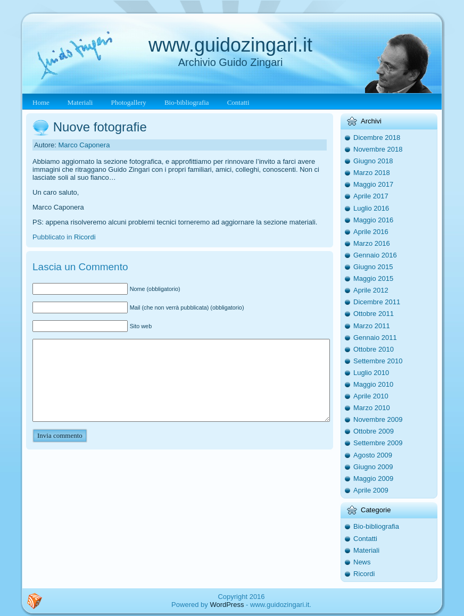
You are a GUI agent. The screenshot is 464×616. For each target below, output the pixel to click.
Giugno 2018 (373, 161)
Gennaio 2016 (375, 255)
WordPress (227, 605)
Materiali (366, 550)
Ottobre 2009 (373, 431)
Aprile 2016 (370, 232)
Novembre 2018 (378, 149)
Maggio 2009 (373, 478)
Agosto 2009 (372, 455)
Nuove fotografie (100, 127)
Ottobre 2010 (373, 349)
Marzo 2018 (371, 173)
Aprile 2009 (370, 490)
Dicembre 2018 (376, 137)
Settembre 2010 (378, 361)
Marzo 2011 (371, 326)
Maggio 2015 (373, 278)
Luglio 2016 (371, 208)
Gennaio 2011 (375, 338)
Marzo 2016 (371, 243)
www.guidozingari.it (230, 45)
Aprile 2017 (370, 196)
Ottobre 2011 (373, 314)
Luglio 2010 (371, 373)
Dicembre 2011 (376, 302)
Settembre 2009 (378, 443)
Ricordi (84, 237)
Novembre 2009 (378, 419)
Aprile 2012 (370, 290)
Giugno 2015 (373, 267)
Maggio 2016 (373, 220)
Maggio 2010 (373, 384)
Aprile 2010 (370, 396)
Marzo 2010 (371, 408)
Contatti (365, 539)
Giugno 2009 (373, 467)
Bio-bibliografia (376, 526)
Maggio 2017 (373, 184)
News (362, 562)
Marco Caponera (84, 145)
